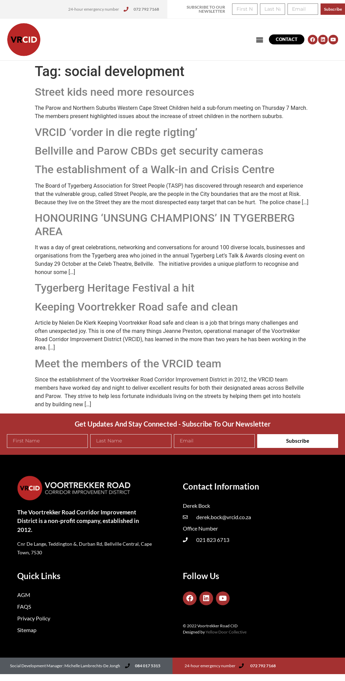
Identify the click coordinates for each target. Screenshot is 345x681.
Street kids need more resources (114, 91)
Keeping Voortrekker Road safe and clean (136, 306)
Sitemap (26, 630)
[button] (259, 39)
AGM (23, 594)
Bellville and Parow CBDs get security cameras (149, 150)
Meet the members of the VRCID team (128, 363)
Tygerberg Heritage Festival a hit (115, 287)
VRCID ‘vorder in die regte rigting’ (116, 132)
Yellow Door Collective (226, 632)
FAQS (24, 606)
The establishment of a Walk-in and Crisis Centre (154, 169)
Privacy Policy (33, 618)
